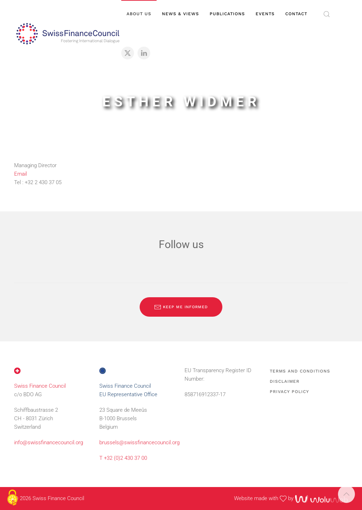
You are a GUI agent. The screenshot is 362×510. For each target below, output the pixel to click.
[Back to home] (67, 33)
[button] (326, 14)
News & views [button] (180, 13)
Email (20, 174)
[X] (127, 53)
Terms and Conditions (300, 371)
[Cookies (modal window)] (12, 498)
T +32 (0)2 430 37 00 (123, 458)
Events (265, 13)
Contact (296, 13)
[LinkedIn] (144, 53)
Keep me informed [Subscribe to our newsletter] (181, 307)
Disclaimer (284, 381)
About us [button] (139, 13)
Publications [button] (227, 13)
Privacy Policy (289, 391)
